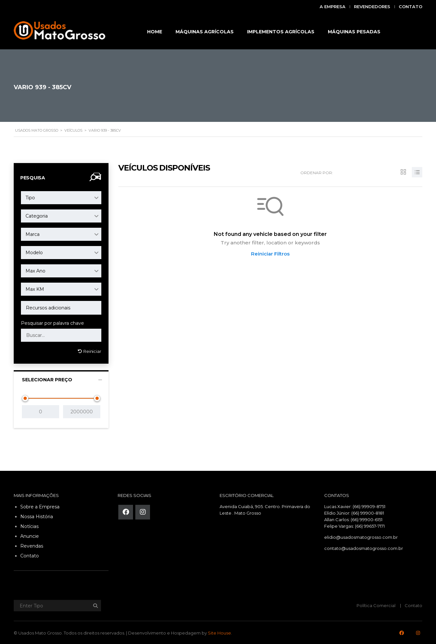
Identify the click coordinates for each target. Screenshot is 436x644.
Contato (410, 6)
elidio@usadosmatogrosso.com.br (361, 535)
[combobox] (61, 197)
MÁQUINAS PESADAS (354, 32)
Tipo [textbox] (30, 198)
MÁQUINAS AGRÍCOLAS (205, 32)
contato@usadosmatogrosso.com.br (363, 547)
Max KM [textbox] (34, 289)
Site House (219, 631)
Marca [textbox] (32, 234)
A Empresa (332, 6)
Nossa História (36, 515)
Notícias (29, 525)
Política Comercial (376, 604)
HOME (154, 32)
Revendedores (372, 6)
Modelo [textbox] (34, 253)
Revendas (31, 545)
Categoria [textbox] (36, 216)
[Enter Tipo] (56, 604)
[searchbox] (61, 307)
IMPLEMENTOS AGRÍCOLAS (280, 32)
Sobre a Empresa (39, 505)
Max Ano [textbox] (35, 271)
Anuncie (29, 535)
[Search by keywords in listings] (61, 335)
